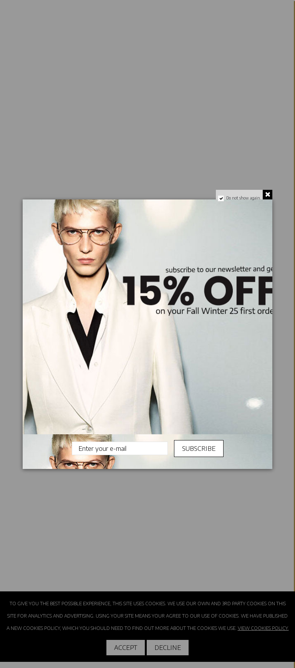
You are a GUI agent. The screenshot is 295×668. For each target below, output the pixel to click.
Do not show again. (243, 198)
